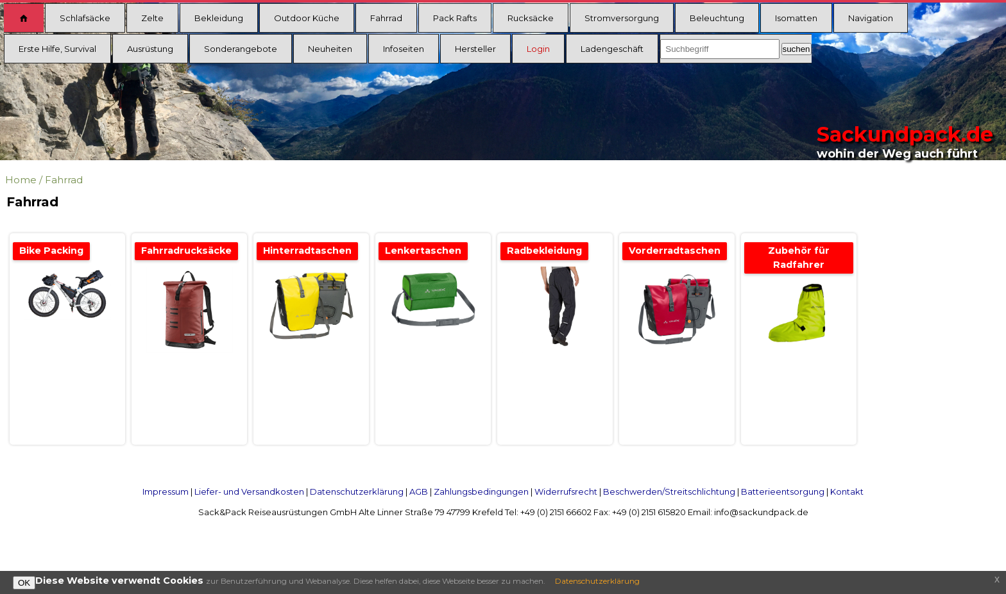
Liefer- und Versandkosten (249, 491)
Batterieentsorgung (782, 491)
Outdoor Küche (306, 18)
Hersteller (475, 49)
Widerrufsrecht (565, 491)
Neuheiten (330, 49)
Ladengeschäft (612, 49)
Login (538, 49)
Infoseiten (403, 49)
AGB (418, 491)
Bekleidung (218, 18)
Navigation (870, 18)
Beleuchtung (717, 18)
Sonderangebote (240, 49)
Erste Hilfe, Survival (57, 49)
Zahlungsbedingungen (481, 491)
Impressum (165, 491)
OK (24, 583)
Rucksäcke (530, 18)
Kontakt (847, 491)
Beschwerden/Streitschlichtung (669, 491)
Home (21, 180)
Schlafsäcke (85, 18)
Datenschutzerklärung (357, 491)
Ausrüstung (150, 49)
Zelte (152, 18)
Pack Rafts (455, 18)
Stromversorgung (621, 18)
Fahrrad (386, 18)
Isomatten (796, 18)
